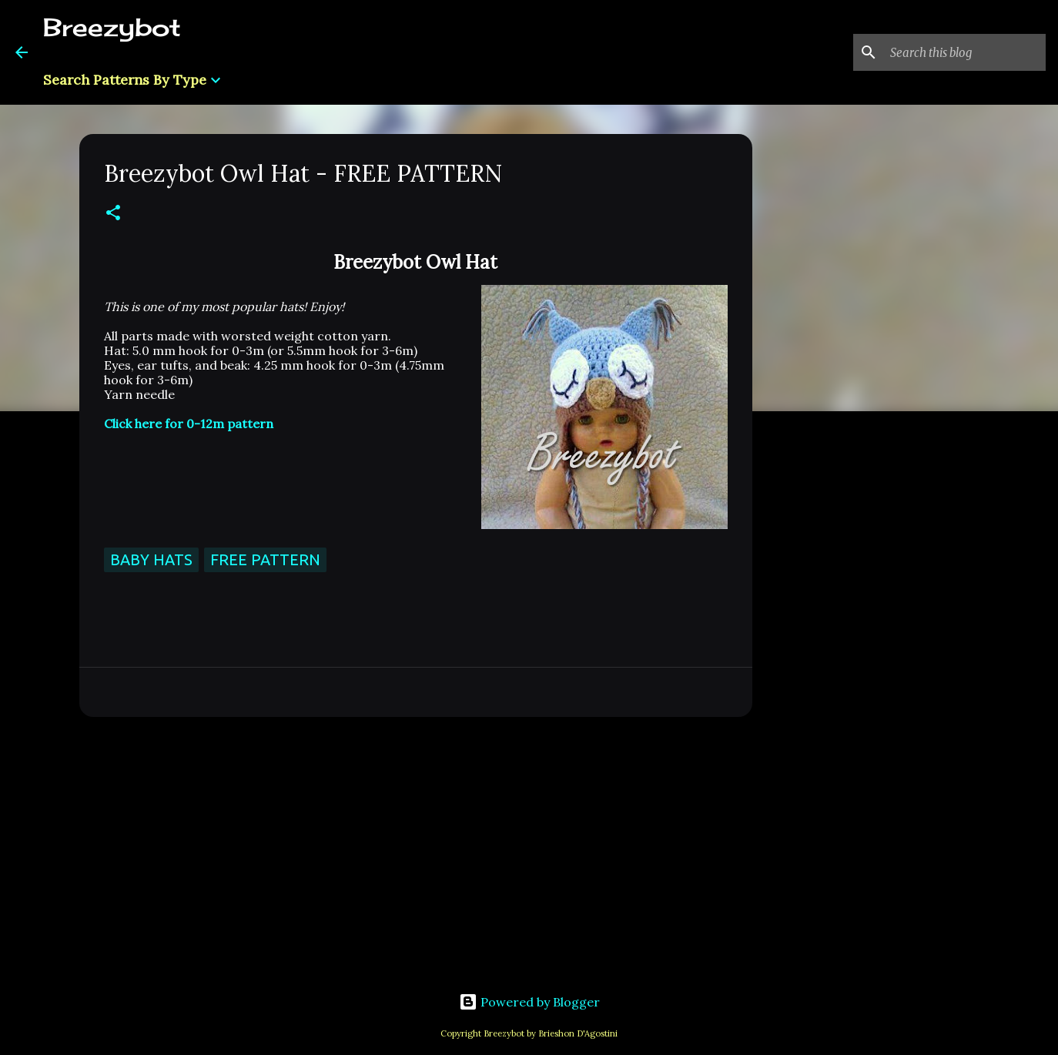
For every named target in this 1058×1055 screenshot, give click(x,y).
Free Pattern (265, 559)
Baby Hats (151, 559)
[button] (113, 213)
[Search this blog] (965, 52)
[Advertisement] (415, 848)
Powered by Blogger (529, 1002)
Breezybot (112, 27)
